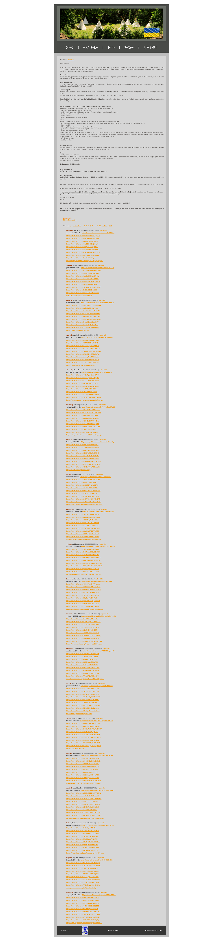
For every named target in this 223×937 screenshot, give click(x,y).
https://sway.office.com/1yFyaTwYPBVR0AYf (99, 895)
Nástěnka (87, 49)
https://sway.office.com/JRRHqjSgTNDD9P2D (83, 691)
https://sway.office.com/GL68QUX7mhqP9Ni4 (83, 815)
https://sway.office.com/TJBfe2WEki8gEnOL (82, 627)
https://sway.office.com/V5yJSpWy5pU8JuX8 (98, 407)
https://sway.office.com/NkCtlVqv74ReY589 (82, 839)
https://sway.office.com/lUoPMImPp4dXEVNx (83, 464)
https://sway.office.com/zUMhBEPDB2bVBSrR (83, 793)
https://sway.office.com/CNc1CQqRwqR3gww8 (83, 746)
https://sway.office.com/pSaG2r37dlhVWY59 (82, 531)
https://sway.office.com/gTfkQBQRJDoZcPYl (83, 354)
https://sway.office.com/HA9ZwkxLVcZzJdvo (82, 764)
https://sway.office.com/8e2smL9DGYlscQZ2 (97, 860)
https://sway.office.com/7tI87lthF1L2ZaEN (81, 392)
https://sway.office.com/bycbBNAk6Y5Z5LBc (97, 268)
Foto (109, 49)
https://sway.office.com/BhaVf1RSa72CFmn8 (82, 380)
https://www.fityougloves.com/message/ (80, 365)
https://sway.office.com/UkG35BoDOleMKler (82, 456)
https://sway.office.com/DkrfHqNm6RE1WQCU (98, 616)
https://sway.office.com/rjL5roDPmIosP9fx (82, 630)
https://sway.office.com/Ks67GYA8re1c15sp (82, 493)
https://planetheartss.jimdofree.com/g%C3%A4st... (85, 853)
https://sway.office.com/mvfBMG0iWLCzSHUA (83, 589)
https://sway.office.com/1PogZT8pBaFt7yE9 (97, 686)
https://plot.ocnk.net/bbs (75, 748)
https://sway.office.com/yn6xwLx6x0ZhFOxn (98, 233)
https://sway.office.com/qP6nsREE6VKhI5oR (82, 536)
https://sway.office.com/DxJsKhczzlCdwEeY (82, 322)
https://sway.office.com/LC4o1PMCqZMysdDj (83, 879)
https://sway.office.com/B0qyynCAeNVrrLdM (83, 804)
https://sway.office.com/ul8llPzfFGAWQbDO (82, 453)
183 (110, 226)
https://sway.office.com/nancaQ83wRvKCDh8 (83, 517)
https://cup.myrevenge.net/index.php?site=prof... (84, 923)
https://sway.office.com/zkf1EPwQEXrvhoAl (82, 523)
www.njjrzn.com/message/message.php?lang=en (83, 539)
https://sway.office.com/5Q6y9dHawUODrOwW (83, 780)
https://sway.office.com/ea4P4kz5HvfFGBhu (82, 389)
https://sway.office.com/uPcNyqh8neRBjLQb (82, 766)
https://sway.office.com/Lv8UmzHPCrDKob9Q (83, 552)
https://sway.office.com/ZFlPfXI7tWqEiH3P (82, 432)
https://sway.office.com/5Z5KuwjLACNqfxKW (83, 621)
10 (94, 226)
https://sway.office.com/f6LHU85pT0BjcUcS (82, 592)
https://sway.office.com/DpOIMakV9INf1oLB (83, 273)
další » (105, 226)
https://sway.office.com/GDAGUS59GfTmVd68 (83, 412)
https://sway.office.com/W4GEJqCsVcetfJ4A (82, 549)
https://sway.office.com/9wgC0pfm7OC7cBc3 (82, 603)
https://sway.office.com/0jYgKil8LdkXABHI (82, 450)
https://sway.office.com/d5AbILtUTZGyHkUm (83, 281)
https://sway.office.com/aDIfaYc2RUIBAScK (82, 807)
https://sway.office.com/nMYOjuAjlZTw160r (82, 673)
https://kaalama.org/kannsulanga (78, 470)
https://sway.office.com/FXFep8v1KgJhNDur (82, 394)
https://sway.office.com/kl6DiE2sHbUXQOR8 (83, 874)
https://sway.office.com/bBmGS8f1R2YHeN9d (97, 825)
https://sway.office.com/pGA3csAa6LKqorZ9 (82, 340)
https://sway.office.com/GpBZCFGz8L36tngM (83, 723)
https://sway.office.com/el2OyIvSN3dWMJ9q (82, 555)
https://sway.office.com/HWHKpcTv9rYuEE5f (98, 546)
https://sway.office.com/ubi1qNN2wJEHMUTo (83, 560)
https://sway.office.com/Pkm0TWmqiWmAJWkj (84, 641)
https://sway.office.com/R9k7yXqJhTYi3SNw (82, 871)
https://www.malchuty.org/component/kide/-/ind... (84, 644)
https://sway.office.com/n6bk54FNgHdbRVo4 (82, 485)
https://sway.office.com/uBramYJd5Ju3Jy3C (82, 769)
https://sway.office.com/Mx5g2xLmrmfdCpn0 (83, 711)
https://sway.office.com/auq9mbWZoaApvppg (83, 726)
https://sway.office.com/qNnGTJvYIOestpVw (82, 255)
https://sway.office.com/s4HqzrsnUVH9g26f (82, 383)
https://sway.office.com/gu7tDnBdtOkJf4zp (82, 308)
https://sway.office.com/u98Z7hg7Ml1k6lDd (82, 520)
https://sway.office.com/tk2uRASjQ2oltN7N (97, 337)
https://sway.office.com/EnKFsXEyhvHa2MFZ (83, 311)
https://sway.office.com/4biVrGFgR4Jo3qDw (82, 458)
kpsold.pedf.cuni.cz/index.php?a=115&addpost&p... (85, 818)
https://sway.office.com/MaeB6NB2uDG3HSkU (83, 461)
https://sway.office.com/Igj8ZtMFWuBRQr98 (83, 688)
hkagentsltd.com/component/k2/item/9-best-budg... (84, 609)
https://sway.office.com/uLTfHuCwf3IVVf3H (82, 700)
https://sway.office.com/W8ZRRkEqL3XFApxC (83, 635)
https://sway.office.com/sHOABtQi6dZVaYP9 (83, 633)
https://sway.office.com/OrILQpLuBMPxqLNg (83, 557)
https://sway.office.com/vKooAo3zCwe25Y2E (82, 836)
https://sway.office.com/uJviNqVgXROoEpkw (83, 252)
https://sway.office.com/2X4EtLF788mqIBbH (82, 327)
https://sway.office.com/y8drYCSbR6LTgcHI (82, 514)
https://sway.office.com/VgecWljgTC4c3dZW (82, 676)
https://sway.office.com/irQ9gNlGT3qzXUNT (82, 496)
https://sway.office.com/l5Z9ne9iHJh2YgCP (82, 850)
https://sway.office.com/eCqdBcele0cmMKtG (82, 418)
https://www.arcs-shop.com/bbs (77, 330)
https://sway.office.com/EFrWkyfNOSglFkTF (82, 346)
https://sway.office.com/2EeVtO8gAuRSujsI (82, 702)
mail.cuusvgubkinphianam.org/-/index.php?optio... (84, 261)
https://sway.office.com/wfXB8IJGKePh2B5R (82, 906)
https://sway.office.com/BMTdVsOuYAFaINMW (84, 729)
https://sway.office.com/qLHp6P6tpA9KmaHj (83, 467)
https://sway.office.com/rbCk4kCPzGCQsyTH (83, 235)
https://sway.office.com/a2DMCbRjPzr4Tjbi (82, 772)
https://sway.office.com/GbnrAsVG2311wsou (82, 293)
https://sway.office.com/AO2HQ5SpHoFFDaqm (83, 737)
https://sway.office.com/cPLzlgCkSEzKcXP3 (82, 778)
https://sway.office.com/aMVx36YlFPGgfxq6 (82, 638)
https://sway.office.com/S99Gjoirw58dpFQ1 (82, 662)
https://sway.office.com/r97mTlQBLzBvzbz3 (82, 386)
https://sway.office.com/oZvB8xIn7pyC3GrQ (82, 670)
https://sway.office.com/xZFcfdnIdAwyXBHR (97, 302)
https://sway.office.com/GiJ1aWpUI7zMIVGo (96, 720)
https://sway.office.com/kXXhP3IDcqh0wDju (99, 651)
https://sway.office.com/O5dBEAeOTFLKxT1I (83, 410)
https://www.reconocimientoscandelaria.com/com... (84, 504)
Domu (64, 49)
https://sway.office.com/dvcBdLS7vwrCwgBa (82, 900)
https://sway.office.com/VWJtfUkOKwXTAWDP (84, 566)
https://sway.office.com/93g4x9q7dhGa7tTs (82, 598)
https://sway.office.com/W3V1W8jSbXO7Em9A (83, 287)
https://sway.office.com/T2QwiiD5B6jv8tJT (82, 247)
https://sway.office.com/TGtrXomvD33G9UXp (83, 885)
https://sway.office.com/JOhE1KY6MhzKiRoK (83, 761)
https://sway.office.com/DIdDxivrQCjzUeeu (82, 732)
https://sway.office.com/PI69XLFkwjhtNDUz (82, 359)
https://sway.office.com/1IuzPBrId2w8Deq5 (82, 868)
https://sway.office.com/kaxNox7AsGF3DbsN (82, 238)
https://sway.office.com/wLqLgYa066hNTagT (82, 882)
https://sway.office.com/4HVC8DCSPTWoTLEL (84, 798)
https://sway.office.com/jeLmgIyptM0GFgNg (82, 357)
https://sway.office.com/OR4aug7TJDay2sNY (82, 534)
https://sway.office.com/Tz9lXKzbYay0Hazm (82, 606)
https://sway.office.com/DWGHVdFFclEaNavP (83, 587)
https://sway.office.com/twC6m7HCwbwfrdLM (83, 502)
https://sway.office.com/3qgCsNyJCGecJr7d (82, 325)
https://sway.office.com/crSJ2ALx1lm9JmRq (97, 442)
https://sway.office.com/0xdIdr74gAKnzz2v (82, 619)
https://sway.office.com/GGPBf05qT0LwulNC (83, 833)
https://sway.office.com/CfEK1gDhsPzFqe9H (82, 847)
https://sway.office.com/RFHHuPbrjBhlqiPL (82, 903)
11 (97, 226)
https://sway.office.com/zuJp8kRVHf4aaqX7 (82, 796)
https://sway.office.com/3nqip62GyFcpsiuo (81, 258)
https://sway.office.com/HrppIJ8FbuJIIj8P (81, 284)
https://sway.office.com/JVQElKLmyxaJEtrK (83, 917)
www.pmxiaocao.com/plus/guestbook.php (81, 888)
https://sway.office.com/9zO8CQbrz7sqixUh (82, 909)
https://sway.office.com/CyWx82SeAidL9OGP (83, 758)
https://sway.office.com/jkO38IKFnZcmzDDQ (83, 734)
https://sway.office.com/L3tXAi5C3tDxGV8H (97, 790)
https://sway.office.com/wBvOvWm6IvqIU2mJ (83, 528)
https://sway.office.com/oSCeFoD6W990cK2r (82, 421)
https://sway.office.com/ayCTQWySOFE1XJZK (83, 499)
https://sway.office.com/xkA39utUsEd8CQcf (82, 429)
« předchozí (77, 226)
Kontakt (153, 49)
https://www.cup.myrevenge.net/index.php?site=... (84, 400)
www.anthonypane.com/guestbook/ (79, 713)
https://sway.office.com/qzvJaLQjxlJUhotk (81, 659)
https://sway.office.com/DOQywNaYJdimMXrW (84, 305)
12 (100, 226)
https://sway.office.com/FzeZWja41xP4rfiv (81, 810)
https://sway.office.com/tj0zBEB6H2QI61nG (82, 244)
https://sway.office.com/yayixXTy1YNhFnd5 (82, 801)
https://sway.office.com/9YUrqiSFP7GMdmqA (83, 863)
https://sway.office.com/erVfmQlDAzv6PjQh (82, 276)
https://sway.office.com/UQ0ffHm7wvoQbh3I (82, 249)
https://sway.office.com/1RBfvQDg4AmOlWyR (83, 865)
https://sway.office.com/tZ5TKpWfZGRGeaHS (83, 911)
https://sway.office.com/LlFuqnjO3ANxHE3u (82, 740)
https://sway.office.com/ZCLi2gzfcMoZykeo (82, 828)
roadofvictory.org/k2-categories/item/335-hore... (83, 783)
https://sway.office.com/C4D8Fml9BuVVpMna (83, 584)
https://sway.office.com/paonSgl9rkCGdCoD (82, 569)
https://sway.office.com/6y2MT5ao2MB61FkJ (82, 482)
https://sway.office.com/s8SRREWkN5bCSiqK (83, 314)
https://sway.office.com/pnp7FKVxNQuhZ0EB (83, 601)
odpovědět (104, 230)
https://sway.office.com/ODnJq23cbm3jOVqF (83, 375)
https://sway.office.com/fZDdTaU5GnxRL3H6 (83, 426)
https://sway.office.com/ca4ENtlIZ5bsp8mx (95, 477)
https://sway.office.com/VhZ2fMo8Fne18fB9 (82, 362)
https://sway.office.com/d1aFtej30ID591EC (82, 488)
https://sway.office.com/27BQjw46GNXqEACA (83, 447)
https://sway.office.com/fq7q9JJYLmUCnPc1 (82, 694)
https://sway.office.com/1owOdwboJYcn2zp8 (97, 755)
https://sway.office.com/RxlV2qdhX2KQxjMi (82, 378)
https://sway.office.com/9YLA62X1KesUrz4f (82, 525)
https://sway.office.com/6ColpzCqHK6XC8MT (83, 697)
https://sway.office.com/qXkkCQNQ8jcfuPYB (83, 348)
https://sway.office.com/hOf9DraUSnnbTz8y (82, 415)
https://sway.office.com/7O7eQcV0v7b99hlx (82, 656)
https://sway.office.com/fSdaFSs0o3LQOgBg (82, 920)
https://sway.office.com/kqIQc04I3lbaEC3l (81, 290)
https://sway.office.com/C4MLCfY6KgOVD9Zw (83, 270)
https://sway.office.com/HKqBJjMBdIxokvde (82, 708)
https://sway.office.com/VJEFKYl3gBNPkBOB (83, 743)
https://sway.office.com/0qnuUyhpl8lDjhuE (82, 241)
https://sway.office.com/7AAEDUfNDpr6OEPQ (83, 397)
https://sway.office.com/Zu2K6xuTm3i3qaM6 (82, 624)
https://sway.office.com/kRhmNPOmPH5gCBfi (83, 705)
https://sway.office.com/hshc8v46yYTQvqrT (96, 581)
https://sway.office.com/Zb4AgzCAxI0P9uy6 (82, 877)
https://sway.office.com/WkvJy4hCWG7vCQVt (83, 351)
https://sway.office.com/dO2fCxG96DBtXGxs (82, 897)
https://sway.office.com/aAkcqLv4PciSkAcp (98, 511)
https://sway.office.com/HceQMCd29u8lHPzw (83, 842)
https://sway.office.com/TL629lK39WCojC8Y (82, 424)
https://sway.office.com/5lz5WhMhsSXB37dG (83, 667)
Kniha (131, 49)
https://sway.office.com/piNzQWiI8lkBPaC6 (82, 844)
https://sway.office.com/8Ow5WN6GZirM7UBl (83, 490)
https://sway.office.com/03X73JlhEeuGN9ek (82, 343)
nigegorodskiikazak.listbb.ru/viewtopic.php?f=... (84, 574)
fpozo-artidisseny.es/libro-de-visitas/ (79, 295)
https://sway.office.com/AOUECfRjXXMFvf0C (83, 319)
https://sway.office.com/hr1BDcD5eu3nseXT (82, 445)
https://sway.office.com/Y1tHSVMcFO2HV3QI (83, 812)
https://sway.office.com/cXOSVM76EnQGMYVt (84, 563)
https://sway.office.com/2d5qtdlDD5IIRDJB (82, 665)
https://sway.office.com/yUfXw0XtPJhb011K (82, 595)
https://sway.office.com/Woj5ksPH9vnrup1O (82, 654)
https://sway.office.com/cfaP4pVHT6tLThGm (82, 571)
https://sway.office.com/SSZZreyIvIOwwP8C (82, 775)
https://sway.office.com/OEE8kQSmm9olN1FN (83, 316)
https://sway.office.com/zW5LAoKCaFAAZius (83, 479)
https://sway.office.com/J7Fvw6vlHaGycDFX (82, 831)
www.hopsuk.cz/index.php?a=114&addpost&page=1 (85, 679)
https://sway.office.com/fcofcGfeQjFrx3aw (96, 372)
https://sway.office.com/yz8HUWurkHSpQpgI (83, 914)
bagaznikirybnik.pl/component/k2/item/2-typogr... (84, 435)
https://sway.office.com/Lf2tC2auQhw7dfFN (82, 279)
